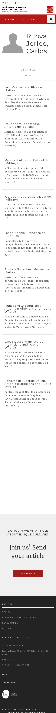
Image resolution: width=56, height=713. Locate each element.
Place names (10, 623)
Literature (8, 659)
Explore (9, 19)
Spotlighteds (28, 19)
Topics (6, 612)
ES (3, 3)
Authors (7, 628)
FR (13, 3)
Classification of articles (19, 617)
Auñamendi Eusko (14, 9)
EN (18, 3)
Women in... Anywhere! (16, 665)
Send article (28, 573)
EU (8, 3)
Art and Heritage (13, 645)
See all (26, 638)
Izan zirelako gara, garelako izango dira (25, 653)
